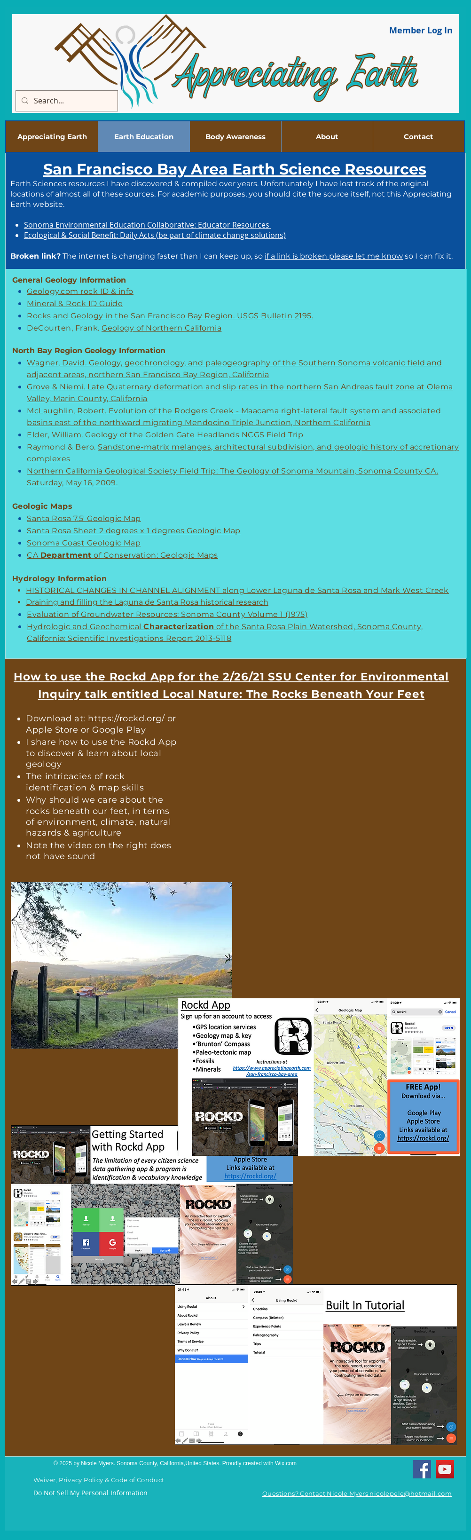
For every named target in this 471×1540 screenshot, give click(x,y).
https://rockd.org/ (126, 718)
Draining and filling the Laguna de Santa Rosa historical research (147, 602)
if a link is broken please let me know (334, 256)
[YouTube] (445, 1469)
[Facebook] (422, 1469)
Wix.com (286, 1463)
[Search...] (66, 101)
